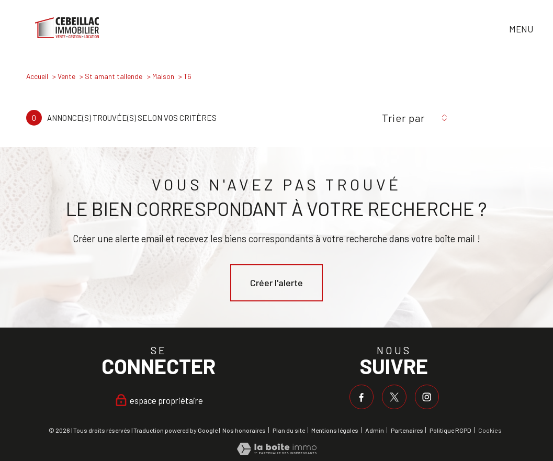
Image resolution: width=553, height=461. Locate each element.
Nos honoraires (244, 430)
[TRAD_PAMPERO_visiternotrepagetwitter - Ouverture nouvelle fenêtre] (394, 397)
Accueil (37, 76)
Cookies (490, 430)
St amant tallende (113, 76)
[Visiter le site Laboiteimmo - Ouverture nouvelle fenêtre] (277, 451)
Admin (374, 430)
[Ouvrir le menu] (531, 30)
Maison (163, 76)
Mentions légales (334, 430)
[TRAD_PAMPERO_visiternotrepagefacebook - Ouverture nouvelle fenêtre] (361, 397)
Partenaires (407, 430)
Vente (66, 76)
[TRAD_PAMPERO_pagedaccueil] (67, 34)
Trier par (403, 117)
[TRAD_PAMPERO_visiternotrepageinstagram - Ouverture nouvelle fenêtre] (427, 397)
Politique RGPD (450, 430)
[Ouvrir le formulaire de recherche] (497, 29)
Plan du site (289, 430)
